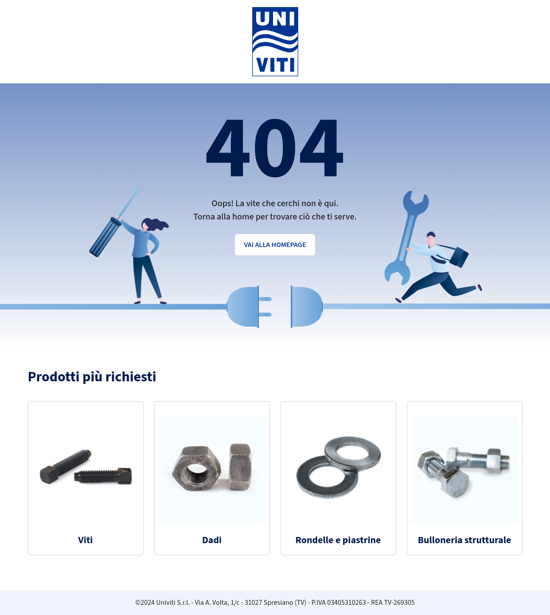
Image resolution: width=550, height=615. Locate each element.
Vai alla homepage (275, 245)
